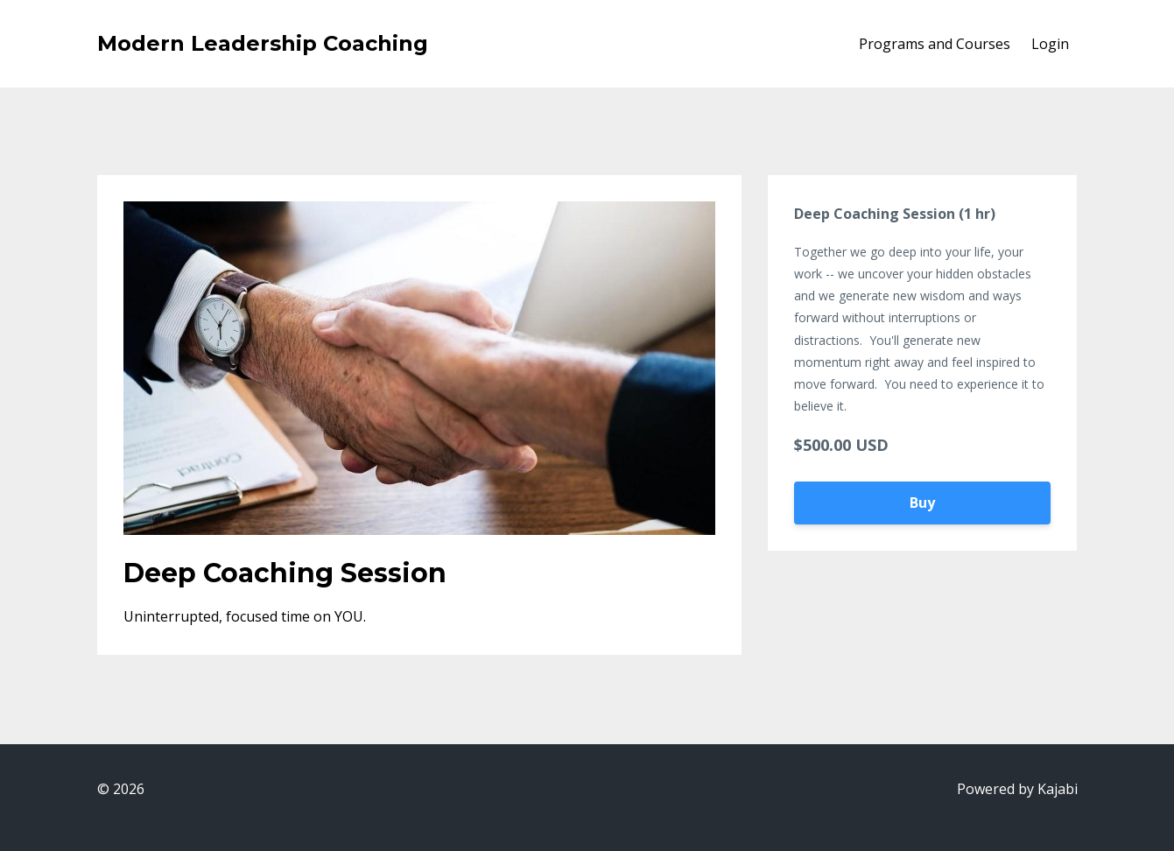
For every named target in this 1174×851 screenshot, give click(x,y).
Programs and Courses (934, 43)
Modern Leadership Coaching (262, 43)
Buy (922, 502)
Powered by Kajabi (1017, 788)
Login (1050, 43)
